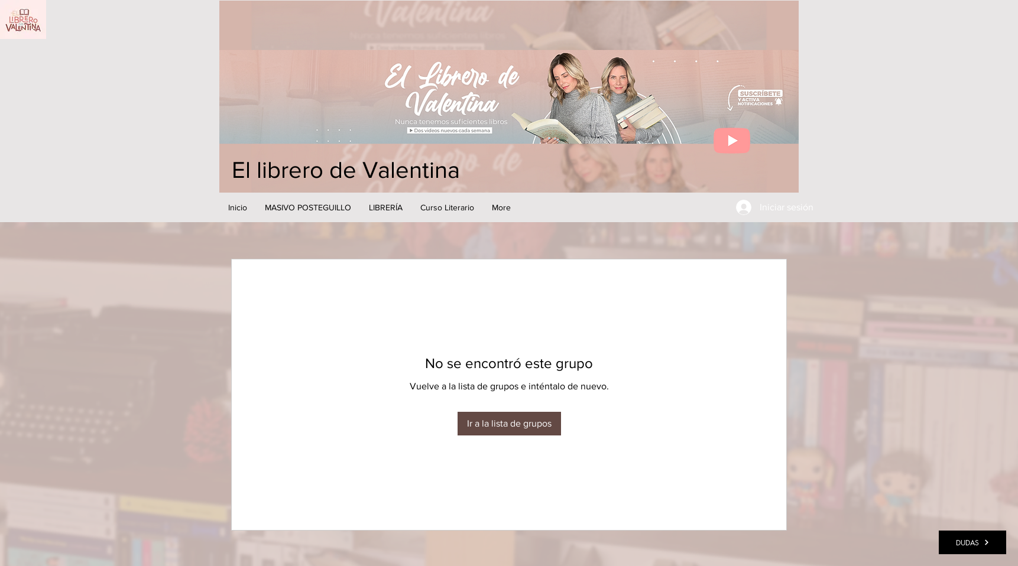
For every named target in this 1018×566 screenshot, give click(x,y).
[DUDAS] (972, 542)
